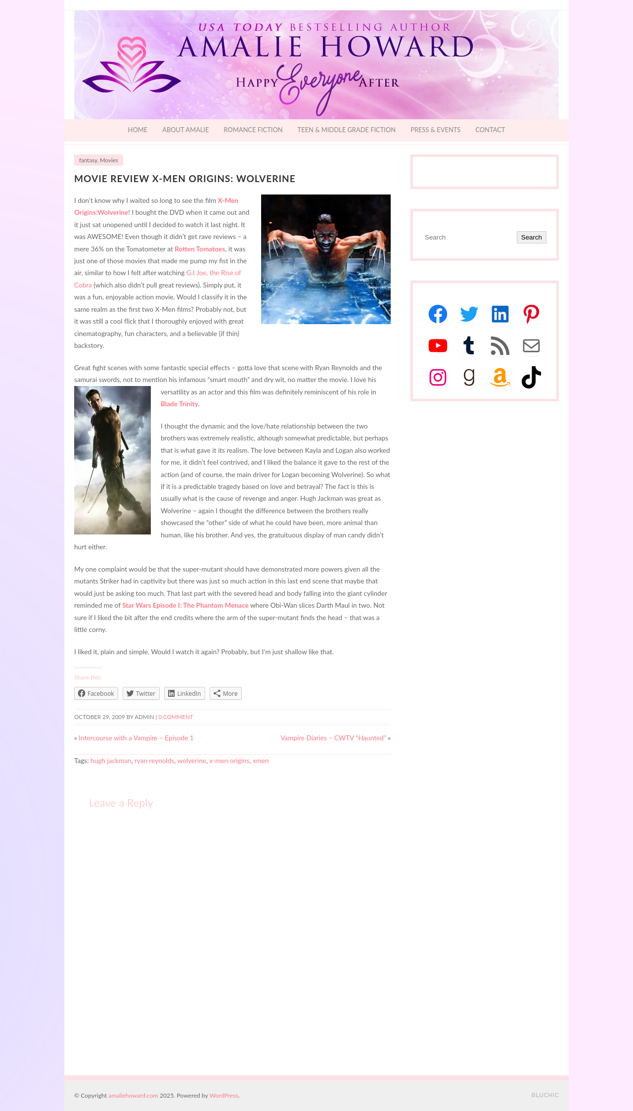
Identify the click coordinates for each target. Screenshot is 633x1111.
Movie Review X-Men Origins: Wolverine (185, 178)
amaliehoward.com (133, 1095)
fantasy (88, 160)
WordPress (224, 1095)
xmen (261, 761)
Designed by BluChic (545, 1095)
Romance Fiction (253, 130)
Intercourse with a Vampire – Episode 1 (136, 738)
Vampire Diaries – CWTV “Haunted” (333, 738)
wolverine (192, 761)
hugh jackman (110, 761)
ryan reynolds (154, 761)
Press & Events (435, 130)
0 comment (175, 717)
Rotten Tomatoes (200, 249)
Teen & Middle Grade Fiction (347, 130)
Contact (490, 130)
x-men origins (230, 761)
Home (138, 130)
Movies (109, 160)
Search (531, 237)
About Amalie (185, 130)
